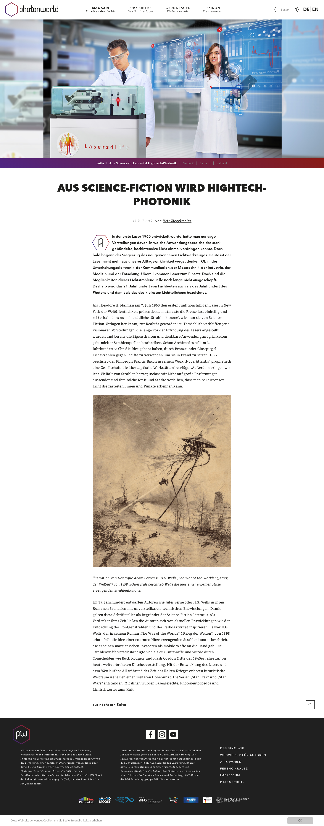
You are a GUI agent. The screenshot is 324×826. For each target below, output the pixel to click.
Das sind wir (232, 748)
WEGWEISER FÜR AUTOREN (243, 755)
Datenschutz (232, 782)
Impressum (230, 775)
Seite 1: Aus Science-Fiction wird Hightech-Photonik (137, 163)
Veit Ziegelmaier (177, 221)
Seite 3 (205, 163)
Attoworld (231, 761)
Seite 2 (188, 163)
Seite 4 (222, 163)
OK (300, 820)
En (315, 9)
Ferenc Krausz (234, 768)
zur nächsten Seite (109, 704)
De (306, 9)
